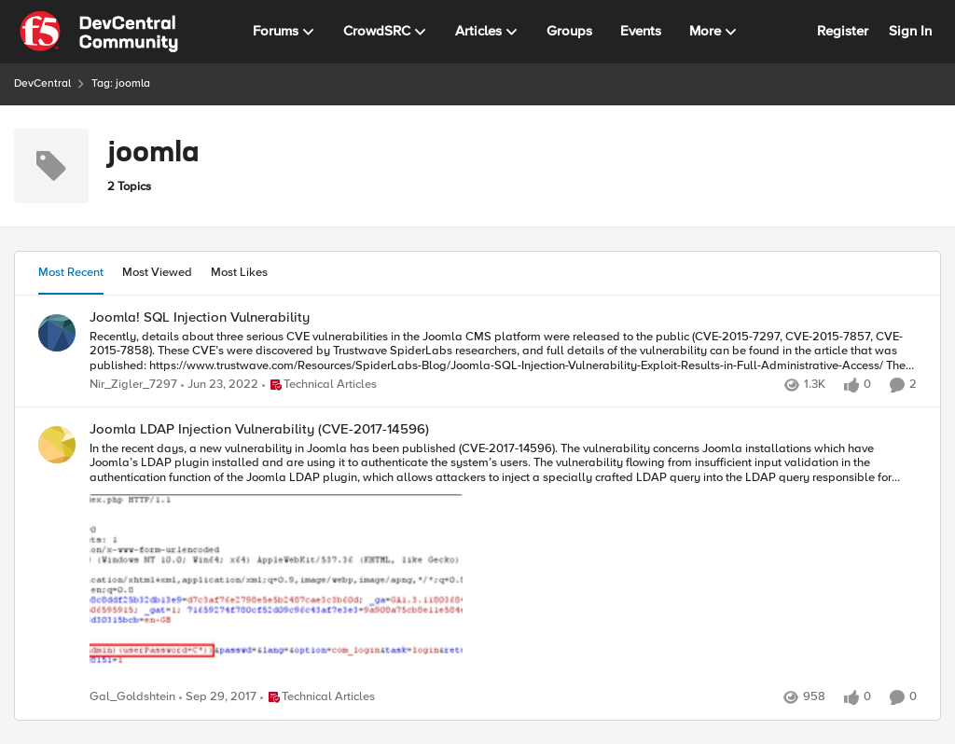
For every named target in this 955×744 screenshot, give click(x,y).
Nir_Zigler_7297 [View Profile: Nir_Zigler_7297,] (133, 385)
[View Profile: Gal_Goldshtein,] (57, 444)
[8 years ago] (217, 698)
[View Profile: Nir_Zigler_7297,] (57, 332)
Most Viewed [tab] (157, 272)
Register (842, 30)
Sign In (910, 30)
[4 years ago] (219, 385)
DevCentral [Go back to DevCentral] (42, 83)
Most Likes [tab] (239, 272)
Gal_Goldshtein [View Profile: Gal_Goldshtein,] (132, 698)
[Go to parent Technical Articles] (319, 385)
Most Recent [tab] (71, 272)
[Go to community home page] (99, 31)
